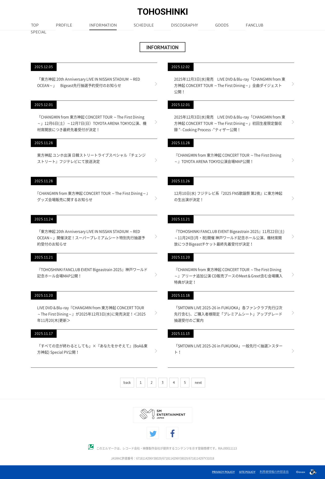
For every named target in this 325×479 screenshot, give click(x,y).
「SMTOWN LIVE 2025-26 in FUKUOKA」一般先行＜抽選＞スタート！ (228, 349)
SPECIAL (38, 32)
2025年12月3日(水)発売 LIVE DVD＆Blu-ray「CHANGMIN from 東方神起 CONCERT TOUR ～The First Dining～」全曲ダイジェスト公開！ (229, 85)
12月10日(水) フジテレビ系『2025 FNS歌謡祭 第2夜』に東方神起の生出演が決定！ (228, 196)
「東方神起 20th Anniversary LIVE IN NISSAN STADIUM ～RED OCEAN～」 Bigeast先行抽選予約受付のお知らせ (88, 82)
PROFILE (64, 25)
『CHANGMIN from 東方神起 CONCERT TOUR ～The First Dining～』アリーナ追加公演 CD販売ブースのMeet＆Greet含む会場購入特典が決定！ (228, 276)
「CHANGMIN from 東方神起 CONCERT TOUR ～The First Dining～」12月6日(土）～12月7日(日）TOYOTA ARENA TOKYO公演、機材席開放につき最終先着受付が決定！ (91, 123)
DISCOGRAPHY (184, 25)
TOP (35, 25)
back (127, 382)
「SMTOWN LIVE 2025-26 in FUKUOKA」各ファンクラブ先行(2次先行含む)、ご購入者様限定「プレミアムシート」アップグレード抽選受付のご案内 (228, 314)
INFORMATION (103, 25)
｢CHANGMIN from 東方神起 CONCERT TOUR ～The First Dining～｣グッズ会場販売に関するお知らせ (92, 196)
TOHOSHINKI (162, 12)
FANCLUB (254, 25)
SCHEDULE (144, 25)
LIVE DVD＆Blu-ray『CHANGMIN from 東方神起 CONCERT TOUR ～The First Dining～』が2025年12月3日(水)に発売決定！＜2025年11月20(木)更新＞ (91, 314)
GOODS (222, 25)
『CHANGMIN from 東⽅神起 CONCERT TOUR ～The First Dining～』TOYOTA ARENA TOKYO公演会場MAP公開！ (227, 158)
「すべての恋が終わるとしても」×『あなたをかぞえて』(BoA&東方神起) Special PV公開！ (92, 349)
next (198, 382)
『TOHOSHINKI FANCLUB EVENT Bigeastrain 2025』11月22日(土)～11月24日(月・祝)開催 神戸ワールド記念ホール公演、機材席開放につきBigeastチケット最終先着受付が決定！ (229, 238)
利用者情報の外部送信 (274, 471)
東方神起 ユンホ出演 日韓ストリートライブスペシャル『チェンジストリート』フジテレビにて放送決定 (91, 158)
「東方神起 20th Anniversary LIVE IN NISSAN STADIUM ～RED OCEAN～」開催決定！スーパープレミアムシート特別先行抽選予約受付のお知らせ (91, 238)
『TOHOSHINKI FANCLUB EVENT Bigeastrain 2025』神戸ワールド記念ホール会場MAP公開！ (92, 273)
